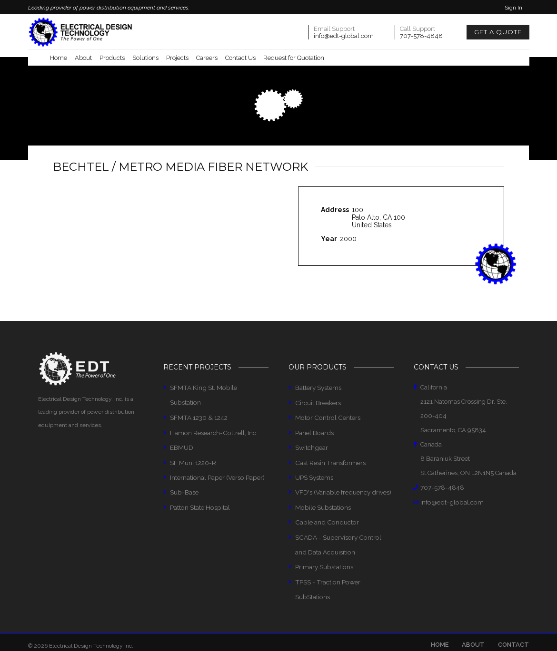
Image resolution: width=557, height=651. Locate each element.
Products (112, 57)
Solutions (145, 57)
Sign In (513, 7)
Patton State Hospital (199, 489)
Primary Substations (323, 561)
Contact (513, 623)
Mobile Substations (321, 504)
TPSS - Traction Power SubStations (343, 576)
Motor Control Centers (325, 416)
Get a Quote (498, 32)
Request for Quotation (293, 57)
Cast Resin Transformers (329, 460)
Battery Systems (318, 387)
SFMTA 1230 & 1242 (198, 402)
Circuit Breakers (317, 402)
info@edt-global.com (344, 35)
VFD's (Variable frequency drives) (342, 489)
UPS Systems (314, 474)
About (83, 57)
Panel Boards (314, 431)
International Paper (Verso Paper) (216, 460)
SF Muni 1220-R (192, 445)
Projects (177, 57)
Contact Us (240, 57)
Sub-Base (184, 474)
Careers (207, 57)
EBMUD (181, 431)
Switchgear (311, 445)
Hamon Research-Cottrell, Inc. (212, 416)
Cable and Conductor (325, 518)
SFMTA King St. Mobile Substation (217, 387)
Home (58, 57)
